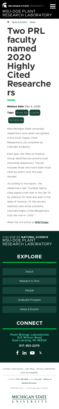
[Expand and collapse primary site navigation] (52, 6)
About (29, 271)
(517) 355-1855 (22, 379)
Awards (34, 112)
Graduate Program (29, 300)
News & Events (29, 309)
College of (25, 237)
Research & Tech (29, 281)
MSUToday (42, 222)
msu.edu (38, 379)
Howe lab (22, 112)
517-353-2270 (29, 345)
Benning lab (16, 120)
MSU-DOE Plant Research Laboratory (27, 13)
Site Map (30, 369)
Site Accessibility (29, 373)
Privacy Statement (46, 369)
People (29, 290)
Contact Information (13, 369)
